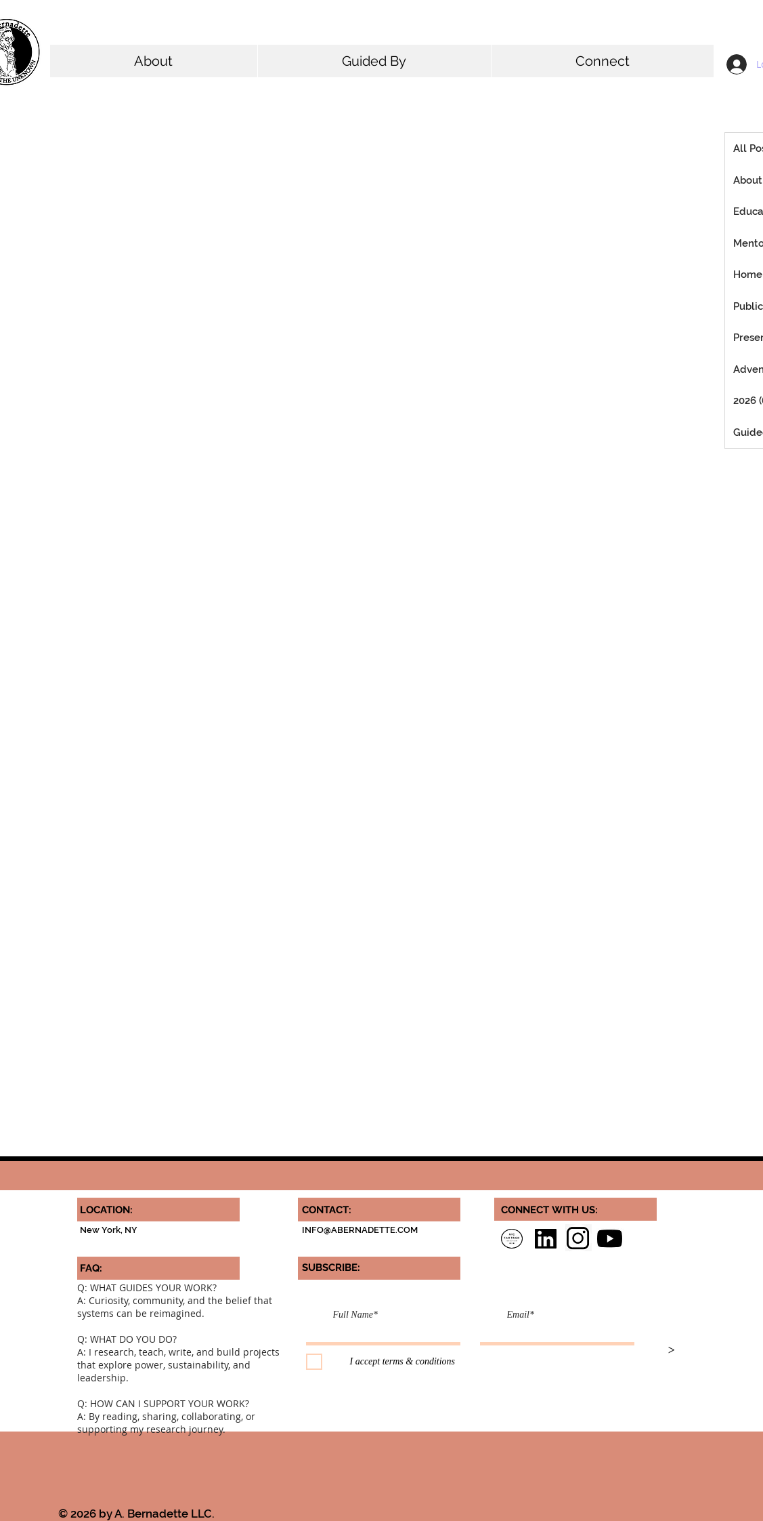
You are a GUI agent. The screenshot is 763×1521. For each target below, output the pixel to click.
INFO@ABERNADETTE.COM (360, 1230)
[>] (671, 1351)
